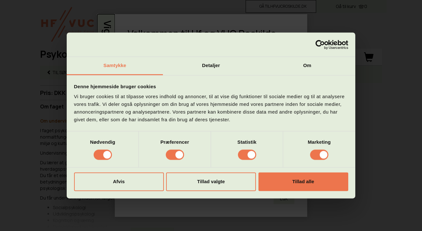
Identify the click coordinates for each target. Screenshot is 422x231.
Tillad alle (303, 181)
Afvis (119, 181)
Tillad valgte (211, 181)
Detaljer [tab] (211, 65)
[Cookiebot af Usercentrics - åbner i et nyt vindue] (320, 44)
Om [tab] (307, 65)
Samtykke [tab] (115, 65)
